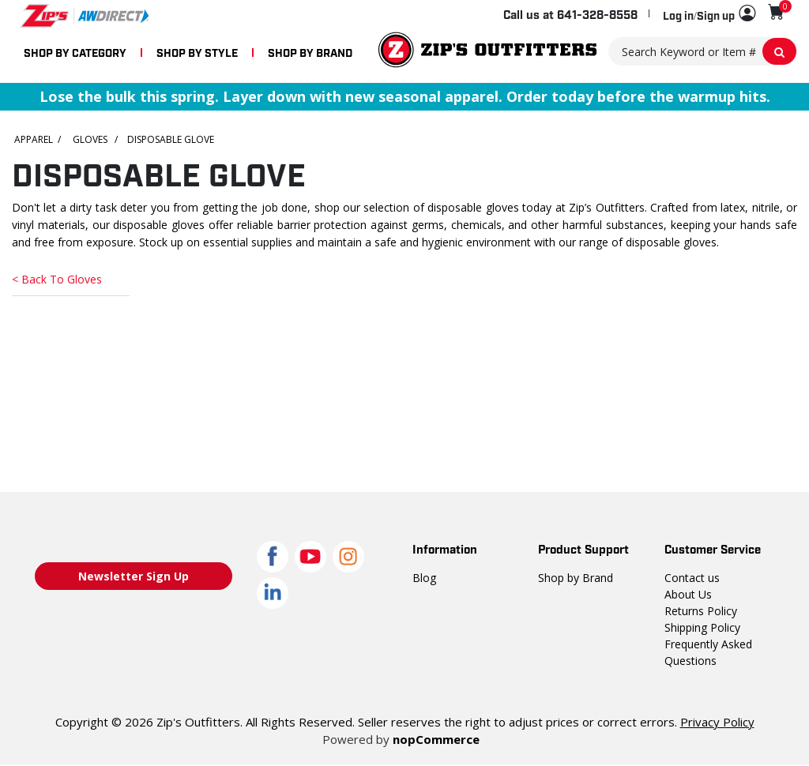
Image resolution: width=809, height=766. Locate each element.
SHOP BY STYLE (197, 51)
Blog (423, 577)
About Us (687, 594)
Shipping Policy (702, 627)
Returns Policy (700, 610)
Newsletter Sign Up (133, 576)
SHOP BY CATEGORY (75, 51)
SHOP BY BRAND (310, 51)
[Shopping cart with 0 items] (776, 12)
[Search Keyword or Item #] (703, 51)
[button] (709, 14)
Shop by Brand (574, 577)
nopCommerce (433, 739)
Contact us (690, 577)
